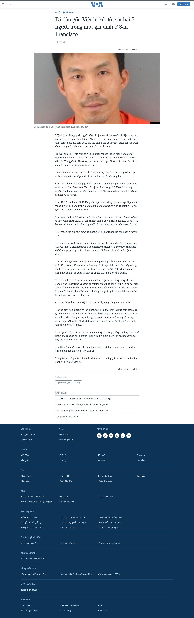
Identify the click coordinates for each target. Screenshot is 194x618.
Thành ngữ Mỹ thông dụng (110, 517)
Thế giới (24, 460)
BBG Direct (26, 605)
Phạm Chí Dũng (67, 481)
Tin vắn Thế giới (67, 501)
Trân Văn (141, 476)
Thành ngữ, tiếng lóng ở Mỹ (72, 517)
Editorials (102, 610)
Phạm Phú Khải (105, 476)
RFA (100, 605)
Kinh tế (101, 455)
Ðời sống (102, 460)
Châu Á (63, 455)
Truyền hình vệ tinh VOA (32, 496)
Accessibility (65, 610)
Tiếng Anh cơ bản (29, 517)
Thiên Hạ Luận (105, 481)
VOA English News (30, 610)
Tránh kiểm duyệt (29, 589)
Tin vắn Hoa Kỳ (105, 496)
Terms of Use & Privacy (109, 543)
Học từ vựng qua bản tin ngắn (73, 522)
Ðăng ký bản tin (28, 434)
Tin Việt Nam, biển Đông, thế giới (36, 501)
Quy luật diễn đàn (68, 543)
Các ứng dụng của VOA (109, 574)
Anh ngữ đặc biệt (67, 527)
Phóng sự (64, 496)
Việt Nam (25, 455)
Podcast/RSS (26, 439)
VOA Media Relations (70, 605)
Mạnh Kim (26, 476)
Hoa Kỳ (63, 460)
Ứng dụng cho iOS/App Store (34, 574)
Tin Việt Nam (65, 434)
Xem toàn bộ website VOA (33, 558)
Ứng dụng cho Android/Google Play (76, 574)
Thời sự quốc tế (66, 439)
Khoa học (141, 455)
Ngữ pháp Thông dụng (31, 522)
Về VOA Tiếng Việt (30, 543)
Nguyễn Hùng (66, 476)
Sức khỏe (141, 460)
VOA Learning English (108, 527)
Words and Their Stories (109, 522)
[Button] (123, 49)
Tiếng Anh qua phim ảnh (32, 527)
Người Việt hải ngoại (64, 12)
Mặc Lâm (25, 481)
